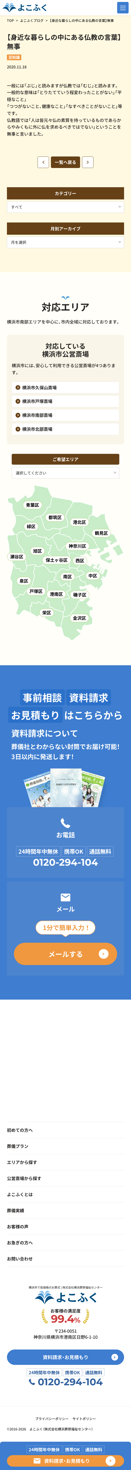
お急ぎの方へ (20, 1242)
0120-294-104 (65, 862)
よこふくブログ (32, 20)
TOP (10, 20)
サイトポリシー (84, 1418)
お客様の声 (17, 1226)
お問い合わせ (20, 1258)
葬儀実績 (15, 1210)
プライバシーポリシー (52, 1418)
